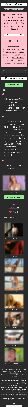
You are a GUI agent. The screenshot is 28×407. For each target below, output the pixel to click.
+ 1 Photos (14, 207)
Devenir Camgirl (12, 371)
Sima (18, 110)
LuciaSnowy (15, 238)
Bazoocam (24, 374)
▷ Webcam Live (14, 84)
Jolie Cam (18, 374)
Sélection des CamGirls (8, 369)
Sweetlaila (14, 345)
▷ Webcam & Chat (13, 197)
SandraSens (15, 309)
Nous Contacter (20, 371)
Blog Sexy (17, 369)
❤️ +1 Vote (14, 212)
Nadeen (15, 274)
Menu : (5, 71)
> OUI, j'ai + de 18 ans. (14, 35)
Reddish (15, 256)
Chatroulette (14, 376)
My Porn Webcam (5, 374)
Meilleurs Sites (14, 373)
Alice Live (12, 374)
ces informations (18, 58)
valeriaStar (14, 327)
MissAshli (14, 292)
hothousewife (14, 363)
